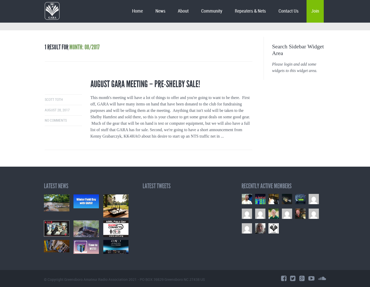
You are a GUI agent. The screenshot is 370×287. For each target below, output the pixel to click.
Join (315, 11)
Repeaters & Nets (250, 11)
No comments (56, 120)
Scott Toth (54, 100)
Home (137, 11)
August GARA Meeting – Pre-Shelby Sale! (145, 84)
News (160, 11)
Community (211, 11)
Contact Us (289, 11)
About (183, 11)
